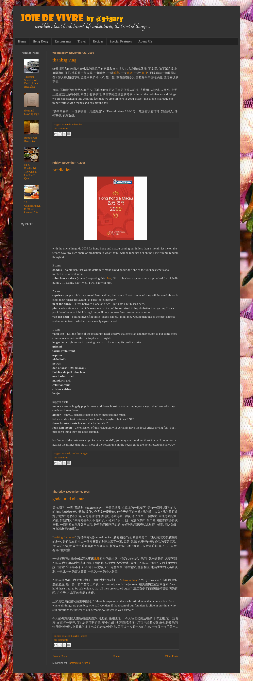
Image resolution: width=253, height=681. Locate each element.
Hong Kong (40, 41)
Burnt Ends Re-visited (30, 139)
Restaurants (63, 41)
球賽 (116, 73)
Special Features (121, 41)
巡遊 (130, 73)
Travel (81, 41)
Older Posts (171, 656)
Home (22, 41)
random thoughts (73, 124)
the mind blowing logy (31, 112)
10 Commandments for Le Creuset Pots (32, 207)
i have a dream (130, 580)
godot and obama (68, 499)
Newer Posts (60, 656)
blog (108, 278)
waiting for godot (64, 537)
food (67, 453)
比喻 (97, 558)
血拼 (144, 73)
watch (84, 636)
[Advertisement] (115, 150)
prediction (62, 170)
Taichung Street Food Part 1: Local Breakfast (31, 81)
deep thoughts (72, 636)
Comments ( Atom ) (79, 662)
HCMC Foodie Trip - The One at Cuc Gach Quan (31, 172)
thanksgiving (64, 60)
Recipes (98, 41)
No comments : (61, 128)
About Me (145, 41)
